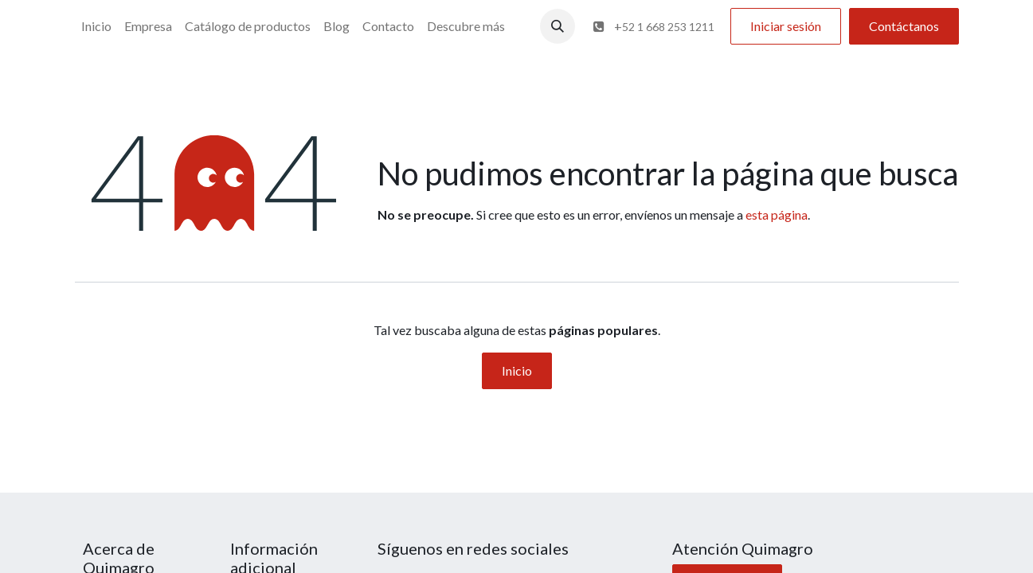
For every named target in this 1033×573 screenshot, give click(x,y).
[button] (557, 26)
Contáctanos (904, 25)
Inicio (517, 370)
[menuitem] (96, 26)
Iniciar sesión (785, 25)
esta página (776, 214)
